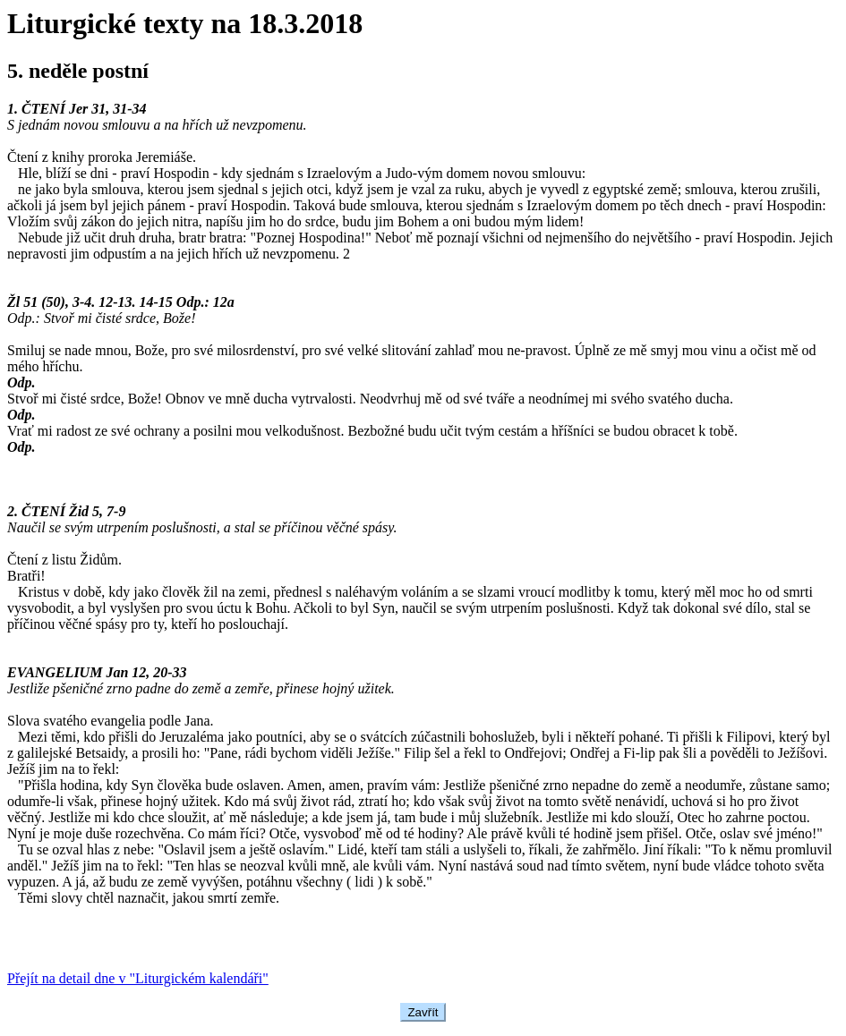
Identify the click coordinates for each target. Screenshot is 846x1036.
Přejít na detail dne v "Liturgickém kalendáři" (138, 978)
